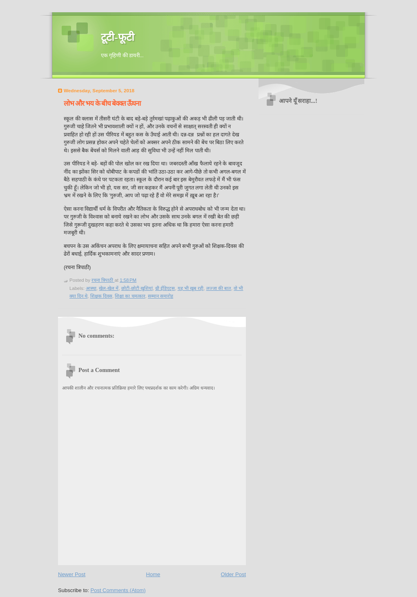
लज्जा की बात (218, 288)
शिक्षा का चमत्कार (130, 296)
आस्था (91, 288)
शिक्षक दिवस (101, 296)
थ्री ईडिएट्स (165, 288)
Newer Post (71, 574)
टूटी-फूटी (117, 37)
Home (153, 574)
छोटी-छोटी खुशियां (137, 288)
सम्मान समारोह (160, 296)
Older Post (233, 574)
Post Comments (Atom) (118, 590)
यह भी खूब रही (191, 288)
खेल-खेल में (108, 288)
